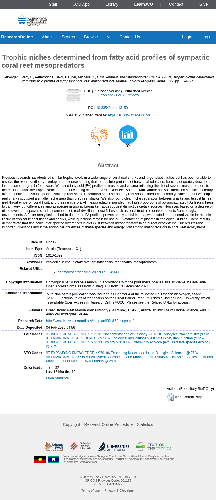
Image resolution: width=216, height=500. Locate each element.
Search (68, 37)
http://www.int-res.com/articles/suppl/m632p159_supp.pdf (90, 321)
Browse (91, 37)
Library (112, 4)
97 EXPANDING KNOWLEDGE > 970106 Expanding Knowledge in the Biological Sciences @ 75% (122, 353)
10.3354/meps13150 (112, 108)
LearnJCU (143, 4)
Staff (53, 4)
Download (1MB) (111, 95)
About (47, 37)
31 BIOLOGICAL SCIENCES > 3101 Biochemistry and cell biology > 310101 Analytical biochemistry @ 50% (128, 334)
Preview (132, 95)
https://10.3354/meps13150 (129, 115)
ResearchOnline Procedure (108, 424)
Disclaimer (127, 490)
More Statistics (57, 378)
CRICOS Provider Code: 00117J (108, 480)
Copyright (71, 424)
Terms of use (90, 490)
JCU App (81, 4)
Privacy (110, 490)
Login (187, 37)
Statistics (145, 424)
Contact (176, 4)
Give (203, 4)
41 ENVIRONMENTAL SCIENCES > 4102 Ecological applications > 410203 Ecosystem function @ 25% (125, 338)
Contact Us (130, 37)
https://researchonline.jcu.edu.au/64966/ (88, 272)
